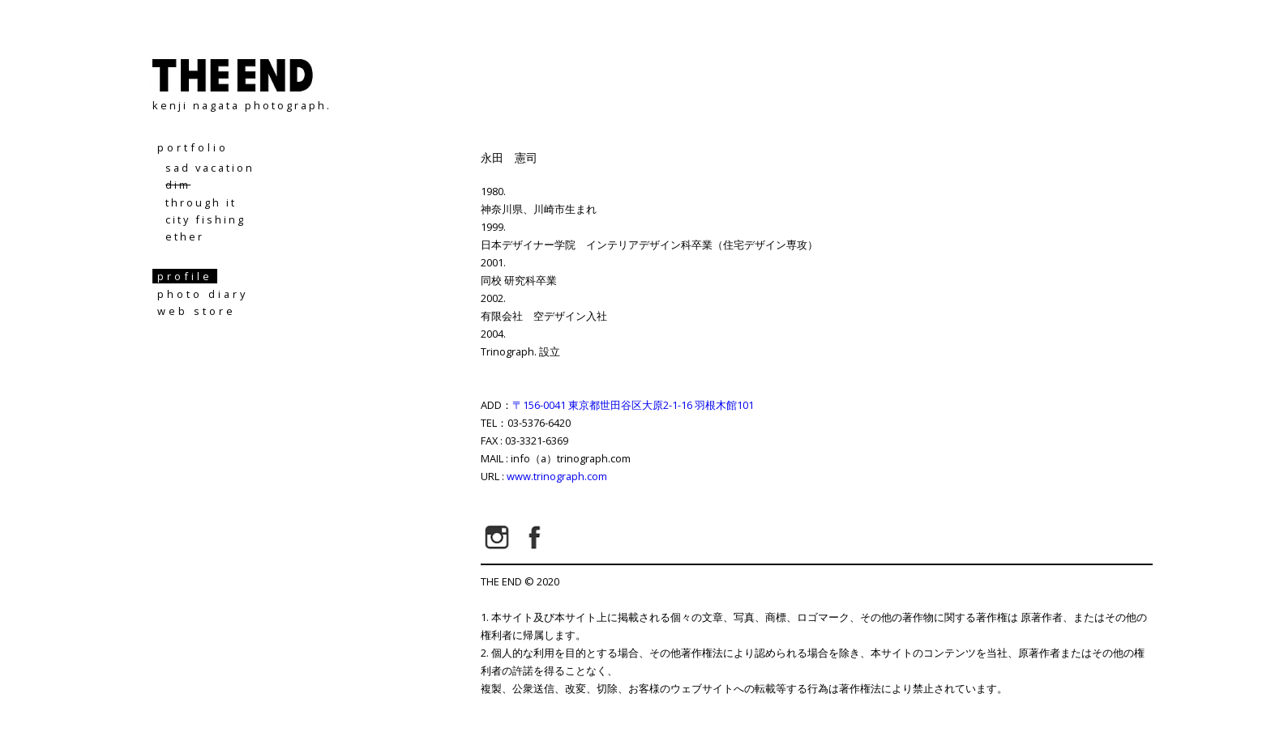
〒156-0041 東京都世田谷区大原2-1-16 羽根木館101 (633, 405)
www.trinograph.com (557, 476)
